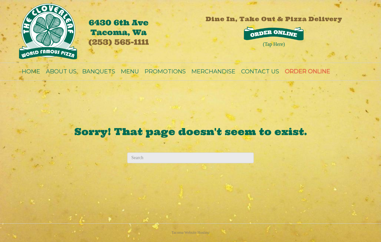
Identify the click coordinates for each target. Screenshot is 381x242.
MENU (130, 71)
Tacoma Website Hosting (190, 232)
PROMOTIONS (165, 71)
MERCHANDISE (213, 71)
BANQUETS (98, 71)
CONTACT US (260, 71)
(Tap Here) (274, 44)
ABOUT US (61, 71)
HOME (31, 71)
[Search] (190, 157)
